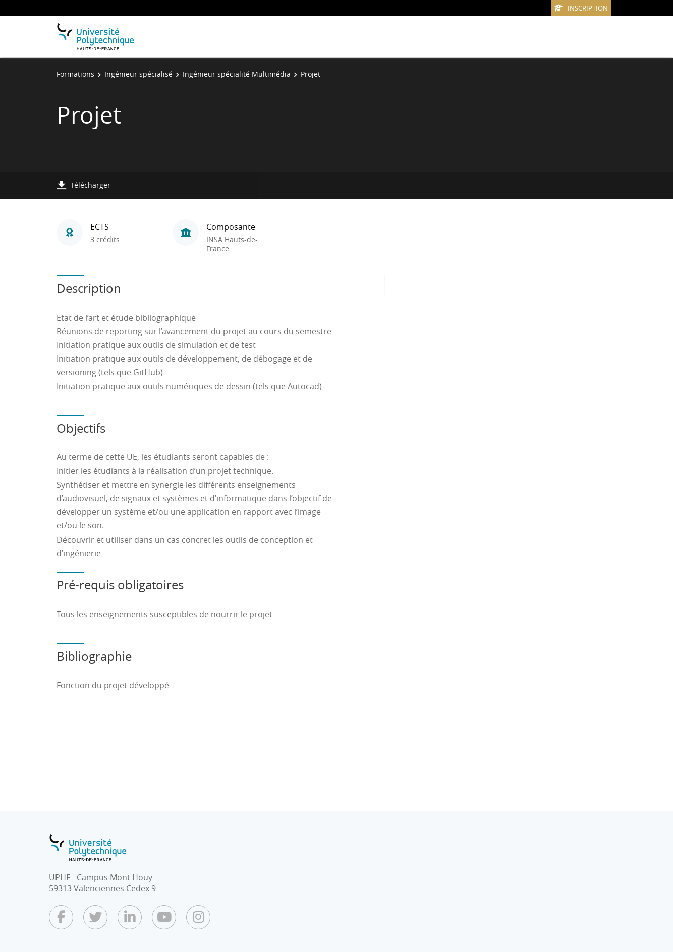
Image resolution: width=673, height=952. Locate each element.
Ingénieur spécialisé (138, 74)
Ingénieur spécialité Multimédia (237, 74)
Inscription (581, 8)
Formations (75, 74)
